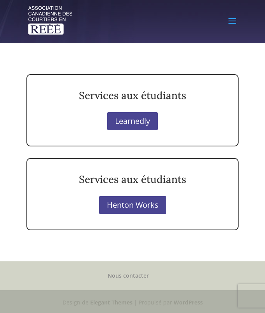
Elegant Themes (111, 302)
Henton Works (133, 205)
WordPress (188, 302)
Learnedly (132, 121)
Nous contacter (128, 275)
